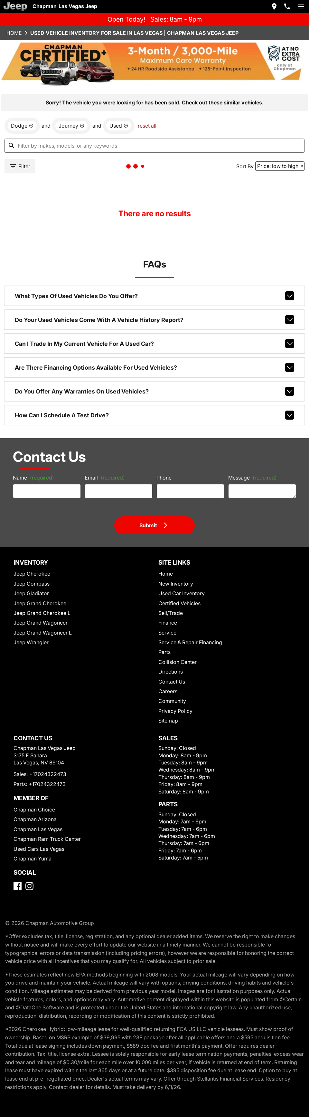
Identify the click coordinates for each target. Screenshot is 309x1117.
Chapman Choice (34, 809)
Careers (167, 691)
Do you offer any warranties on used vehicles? (154, 391)
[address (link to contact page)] (274, 6)
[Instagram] (29, 886)
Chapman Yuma (33, 858)
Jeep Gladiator (31, 593)
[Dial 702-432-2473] (287, 6)
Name (33, 477)
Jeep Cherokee (32, 573)
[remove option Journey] (71, 126)
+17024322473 (47, 774)
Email (105, 477)
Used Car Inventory (181, 593)
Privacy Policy (175, 711)
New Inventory (175, 583)
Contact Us (171, 681)
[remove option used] (118, 126)
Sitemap (168, 720)
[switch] (301, 6)
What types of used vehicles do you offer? (154, 295)
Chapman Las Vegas (38, 829)
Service (167, 632)
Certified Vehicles (179, 603)
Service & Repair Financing (190, 642)
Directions (170, 671)
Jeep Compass (32, 583)
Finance (167, 622)
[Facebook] (17, 886)
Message (252, 477)
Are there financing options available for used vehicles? (154, 367)
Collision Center (177, 662)
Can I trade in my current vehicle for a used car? (154, 343)
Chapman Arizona (35, 819)
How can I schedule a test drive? (154, 415)
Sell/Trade (170, 613)
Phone (164, 477)
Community (172, 701)
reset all (147, 125)
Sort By (245, 166)
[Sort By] (279, 166)
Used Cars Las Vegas (39, 849)
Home (14, 33)
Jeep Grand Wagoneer (41, 622)
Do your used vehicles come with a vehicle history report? (154, 319)
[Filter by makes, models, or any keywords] (154, 146)
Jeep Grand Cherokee (40, 603)
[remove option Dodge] (22, 126)
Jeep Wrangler (31, 642)
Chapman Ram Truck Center (47, 839)
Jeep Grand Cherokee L (42, 613)
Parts (164, 652)
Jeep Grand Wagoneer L (43, 632)
